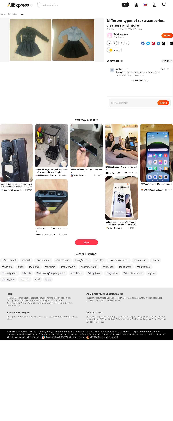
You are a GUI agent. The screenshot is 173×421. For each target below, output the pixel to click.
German (127, 297)
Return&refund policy (49, 297)
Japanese (157, 297)
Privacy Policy (46, 331)
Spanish (111, 297)
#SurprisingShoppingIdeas (50, 273)
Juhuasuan (126, 319)
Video (9, 319)
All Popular (12, 316)
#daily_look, (94, 273)
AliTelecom (105, 319)
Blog (75, 316)
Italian (135, 297)
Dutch (141, 297)
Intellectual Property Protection (22, 331)
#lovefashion (43, 260)
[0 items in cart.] (163, 5)
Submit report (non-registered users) (46, 303)
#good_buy (8, 279)
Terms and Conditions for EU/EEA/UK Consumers (90, 334)
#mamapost (62, 260)
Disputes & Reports (28, 297)
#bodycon (76, 273)
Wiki (70, 316)
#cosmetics (140, 260)
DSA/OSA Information (30, 300)
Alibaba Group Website (97, 316)
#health (26, 260)
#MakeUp (34, 266)
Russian (90, 297)
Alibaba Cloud (150, 316)
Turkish (148, 297)
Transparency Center (17, 303)
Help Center (12, 297)
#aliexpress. (143, 266)
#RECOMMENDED (118, 260)
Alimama (125, 316)
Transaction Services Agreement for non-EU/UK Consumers (35, 334)
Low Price (42, 316)
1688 (102, 321)
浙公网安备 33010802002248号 (102, 337)
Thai (96, 300)
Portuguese (100, 297)
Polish (118, 300)
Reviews (63, 316)
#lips (48, 279)
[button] (31, 5)
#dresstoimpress (133, 273)
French (118, 297)
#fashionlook (9, 260)
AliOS (96, 321)
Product (22, 316)
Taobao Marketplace (141, 319)
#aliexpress (125, 266)
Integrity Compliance (52, 300)
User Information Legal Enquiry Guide (134, 334)
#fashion (7, 266)
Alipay (133, 316)
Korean (89, 300)
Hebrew (110, 300)
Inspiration (12, 14)
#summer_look (89, 266)
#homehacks (68, 266)
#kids (20, 266)
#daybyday (112, 273)
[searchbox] (80, 4)
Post (21, 14)
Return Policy (13, 305)
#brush (27, 273)
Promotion (32, 316)
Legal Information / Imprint (146, 331)
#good (151, 273)
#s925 (155, 260)
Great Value (53, 316)
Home (2, 14)
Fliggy (139, 316)
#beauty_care (9, 273)
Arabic (102, 300)
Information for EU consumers (115, 331)
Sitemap (80, 331)
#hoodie (24, 279)
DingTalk (115, 319)
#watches (108, 266)
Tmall (155, 319)
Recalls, (68, 303)
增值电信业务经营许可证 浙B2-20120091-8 (65, 337)
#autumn (50, 266)
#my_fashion (82, 260)
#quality (99, 260)
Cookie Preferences (64, 331)
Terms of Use (92, 331)
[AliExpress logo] (18, 5)
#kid (37, 279)
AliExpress (115, 316)
